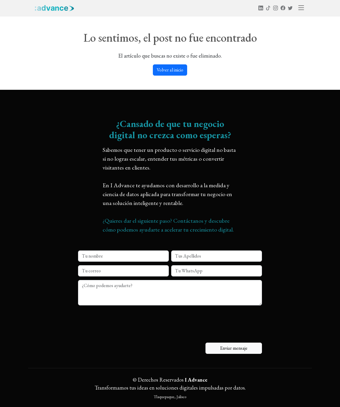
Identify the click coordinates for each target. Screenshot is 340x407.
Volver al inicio (170, 70)
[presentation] (123, 319)
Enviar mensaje (233, 348)
